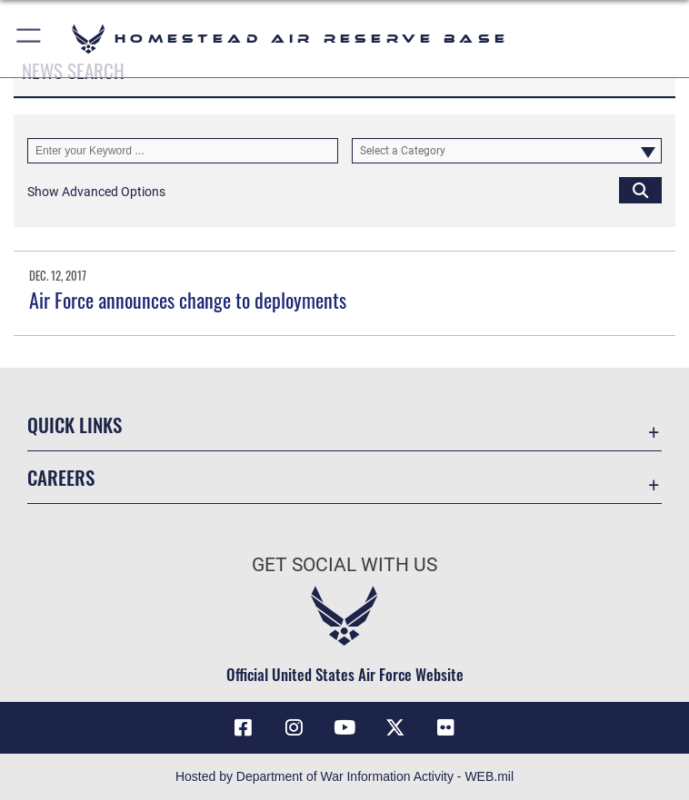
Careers (61, 477)
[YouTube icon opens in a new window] (344, 727)
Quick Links (74, 424)
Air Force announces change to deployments (187, 299)
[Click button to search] (640, 189)
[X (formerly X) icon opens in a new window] (395, 727)
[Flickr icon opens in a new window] (446, 727)
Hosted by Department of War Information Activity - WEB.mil (344, 776)
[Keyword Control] (182, 150)
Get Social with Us (344, 565)
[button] (29, 38)
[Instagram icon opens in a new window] (293, 727)
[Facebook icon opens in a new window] (242, 727)
